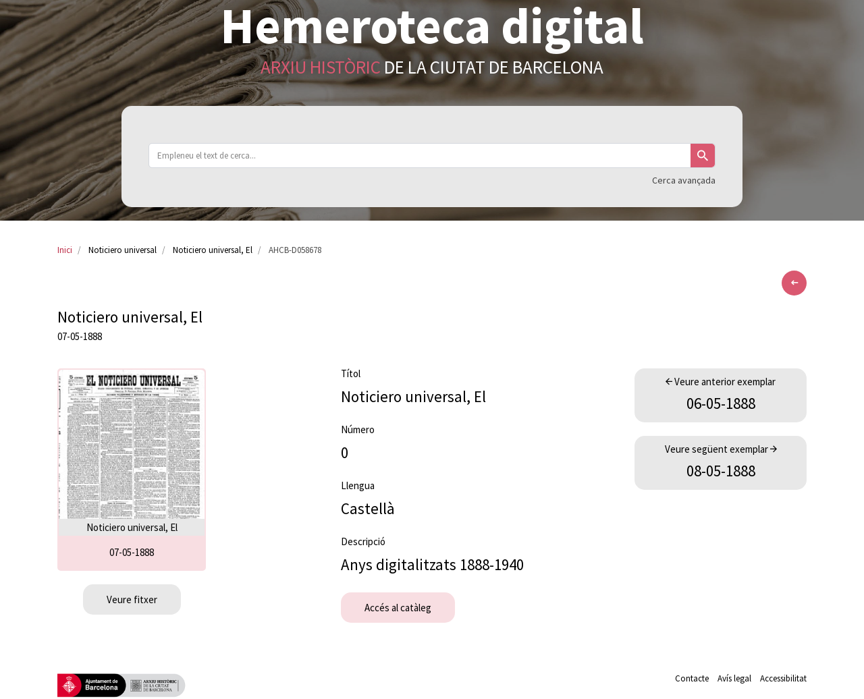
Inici (64, 250)
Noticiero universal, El (212, 250)
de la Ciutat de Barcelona (432, 66)
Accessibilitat (783, 678)
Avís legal (734, 678)
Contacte (692, 678)
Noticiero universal (122, 250)
